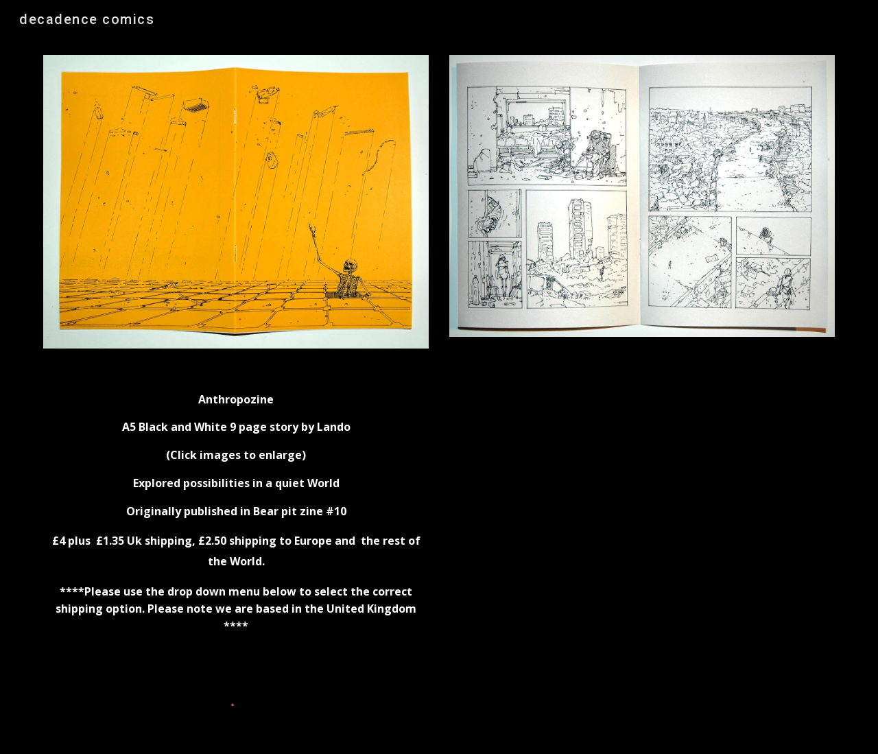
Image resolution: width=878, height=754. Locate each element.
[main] (236, 519)
